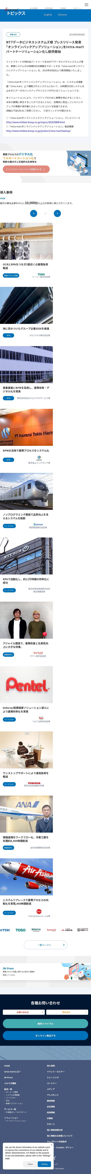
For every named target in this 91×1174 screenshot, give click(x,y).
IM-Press (8, 968)
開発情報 (51, 1100)
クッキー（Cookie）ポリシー (60, 1147)
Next (57, 213)
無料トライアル (45, 1023)
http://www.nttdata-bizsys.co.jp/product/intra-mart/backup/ (38, 130)
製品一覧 (8, 1089)
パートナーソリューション (16, 1120)
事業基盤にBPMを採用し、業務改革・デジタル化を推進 (26, 389)
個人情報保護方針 (55, 1129)
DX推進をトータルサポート (16, 1112)
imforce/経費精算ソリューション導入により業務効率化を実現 (26, 709)
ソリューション (11, 1117)
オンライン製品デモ (45, 1035)
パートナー (52, 1083)
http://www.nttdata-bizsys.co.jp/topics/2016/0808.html (35, 122)
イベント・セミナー (56, 1071)
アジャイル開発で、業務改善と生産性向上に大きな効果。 (25, 645)
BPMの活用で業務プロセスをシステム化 (26, 450)
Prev (33, 213)
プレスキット (53, 1094)
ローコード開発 (12, 1092)
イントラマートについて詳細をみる (24, 169)
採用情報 (49, 8)
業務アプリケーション (14, 1103)
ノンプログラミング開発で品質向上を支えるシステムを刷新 (25, 516)
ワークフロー (11, 1097)
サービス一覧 (10, 1109)
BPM (7, 1100)
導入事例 (51, 1065)
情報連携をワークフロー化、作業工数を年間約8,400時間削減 (26, 839)
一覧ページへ (44, 945)
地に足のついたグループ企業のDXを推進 (26, 328)
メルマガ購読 (10, 1083)
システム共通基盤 (13, 1095)
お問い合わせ (23, 1012)
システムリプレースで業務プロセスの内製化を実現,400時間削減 (25, 901)
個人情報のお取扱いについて (60, 1135)
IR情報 (63, 8)
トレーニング (53, 1077)
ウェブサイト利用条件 (57, 1141)
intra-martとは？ (12, 1071)
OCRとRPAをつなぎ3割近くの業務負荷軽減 (25, 266)
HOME (7, 1065)
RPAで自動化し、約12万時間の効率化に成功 (26, 581)
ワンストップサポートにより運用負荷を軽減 (26, 775)
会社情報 (34, 8)
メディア (51, 1089)
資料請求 (66, 1012)
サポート (77, 8)
